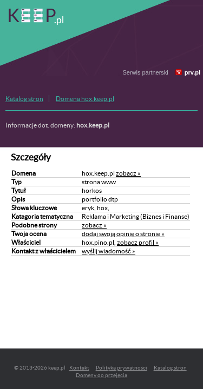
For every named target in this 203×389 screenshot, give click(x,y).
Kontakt (79, 368)
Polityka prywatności (121, 368)
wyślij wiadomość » (108, 250)
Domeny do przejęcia (101, 375)
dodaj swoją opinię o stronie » (123, 233)
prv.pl (192, 72)
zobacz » (128, 173)
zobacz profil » (138, 242)
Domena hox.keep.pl (85, 98)
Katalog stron (24, 98)
